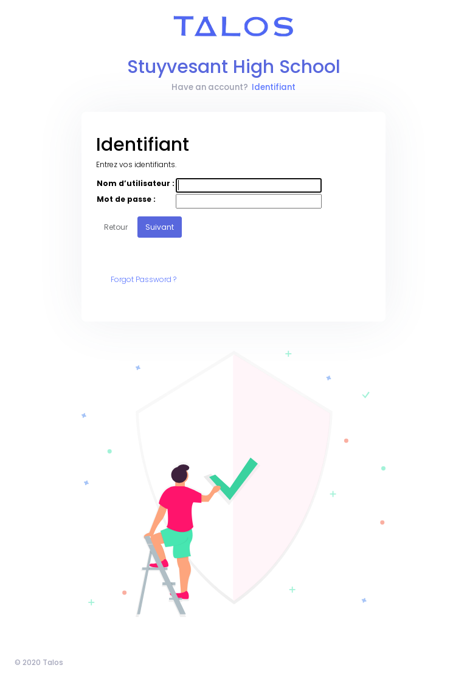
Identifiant (274, 87)
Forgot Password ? (143, 279)
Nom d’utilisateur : (136, 183)
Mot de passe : (126, 199)
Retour (116, 227)
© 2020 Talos (39, 662)
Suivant (159, 227)
